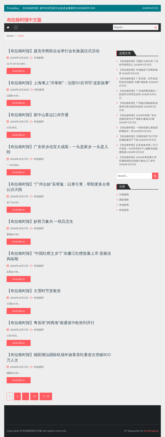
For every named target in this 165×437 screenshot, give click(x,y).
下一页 (45, 396)
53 (34, 396)
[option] (61, 8)
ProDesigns (151, 430)
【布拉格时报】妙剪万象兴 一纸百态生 (40, 221)
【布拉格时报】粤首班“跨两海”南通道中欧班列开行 (51, 322)
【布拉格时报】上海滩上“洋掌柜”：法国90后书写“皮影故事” (58, 82)
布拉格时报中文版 (24, 20)
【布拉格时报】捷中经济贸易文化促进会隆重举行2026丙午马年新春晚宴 (64, 8)
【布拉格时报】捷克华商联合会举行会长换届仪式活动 (53, 51)
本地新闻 (39, 57)
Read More (18, 71)
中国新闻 (124, 194)
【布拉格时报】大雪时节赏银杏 (34, 290)
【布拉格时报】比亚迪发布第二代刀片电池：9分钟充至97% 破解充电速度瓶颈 (138, 149)
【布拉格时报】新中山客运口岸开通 (37, 114)
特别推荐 (39, 89)
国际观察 (124, 199)
